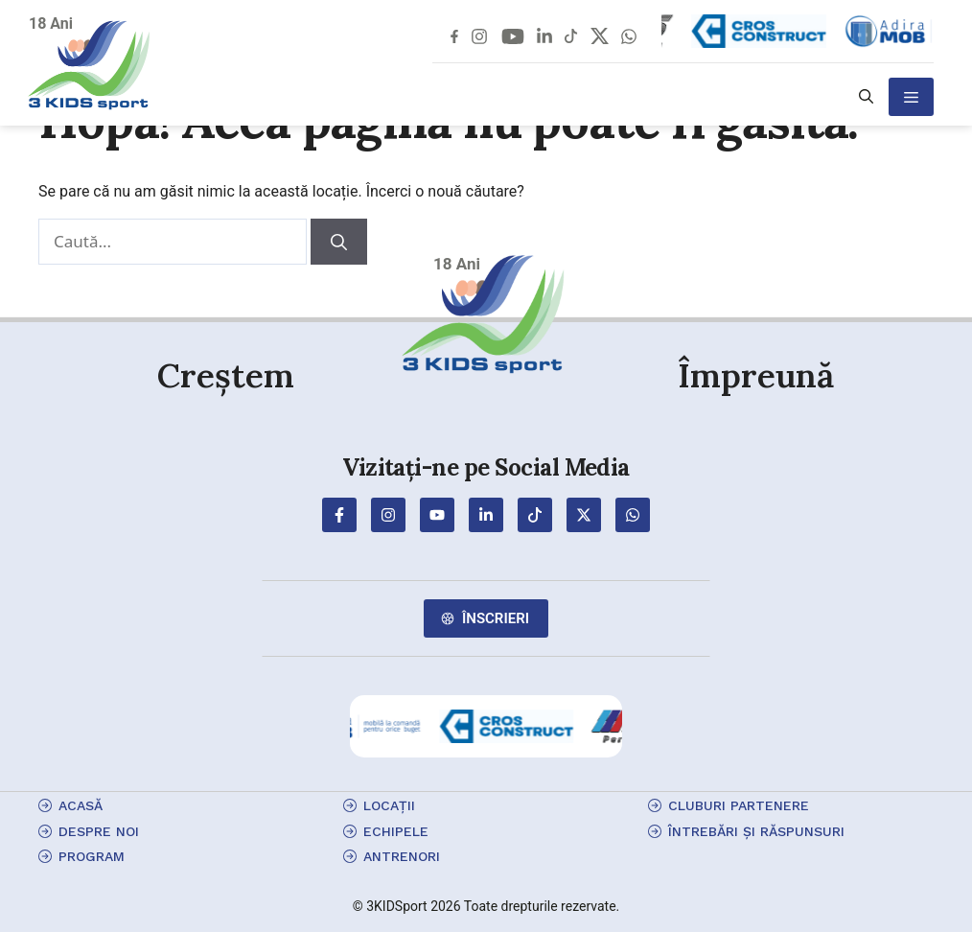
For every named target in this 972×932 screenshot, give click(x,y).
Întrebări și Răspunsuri (756, 831)
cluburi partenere (738, 805)
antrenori (401, 856)
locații (389, 805)
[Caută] (339, 242)
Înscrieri (495, 618)
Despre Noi (98, 831)
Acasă (80, 805)
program (91, 856)
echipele (395, 831)
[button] (866, 97)
